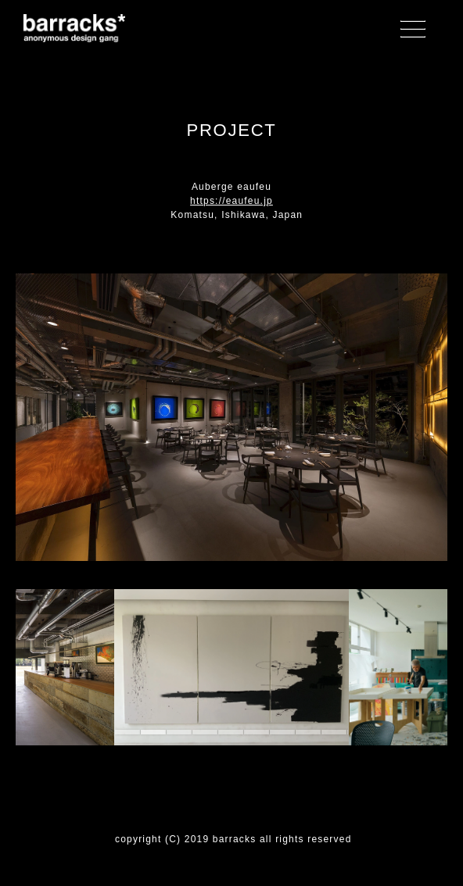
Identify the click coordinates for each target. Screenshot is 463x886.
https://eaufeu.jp (231, 200)
